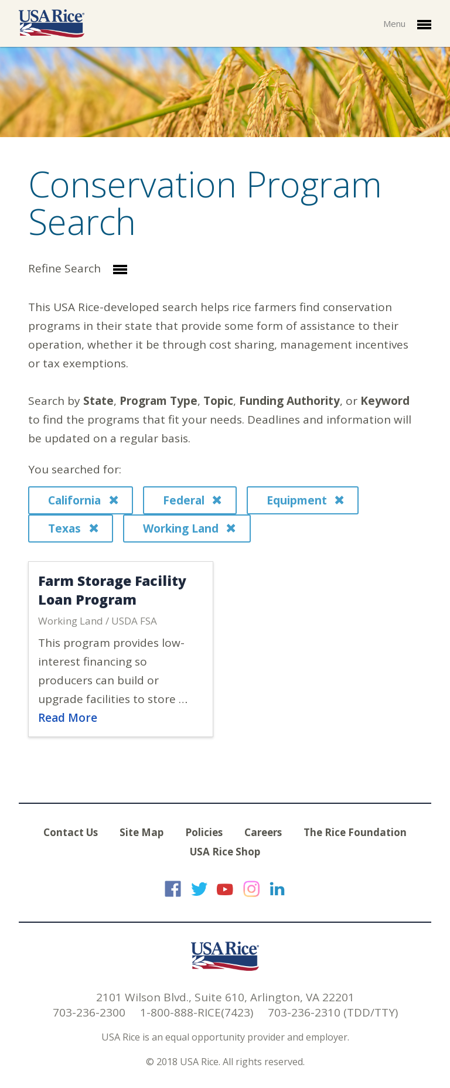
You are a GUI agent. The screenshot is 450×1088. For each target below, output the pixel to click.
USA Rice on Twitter (199, 889)
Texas (73, 528)
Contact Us (70, 832)
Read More (67, 717)
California (83, 500)
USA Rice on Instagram (251, 889)
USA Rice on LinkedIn (277, 889)
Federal (192, 500)
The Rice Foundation (355, 832)
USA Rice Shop (225, 851)
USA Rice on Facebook (173, 889)
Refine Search (77, 269)
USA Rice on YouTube (225, 889)
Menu (407, 24)
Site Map (141, 832)
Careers (263, 832)
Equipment (305, 500)
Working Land (189, 528)
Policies (204, 832)
